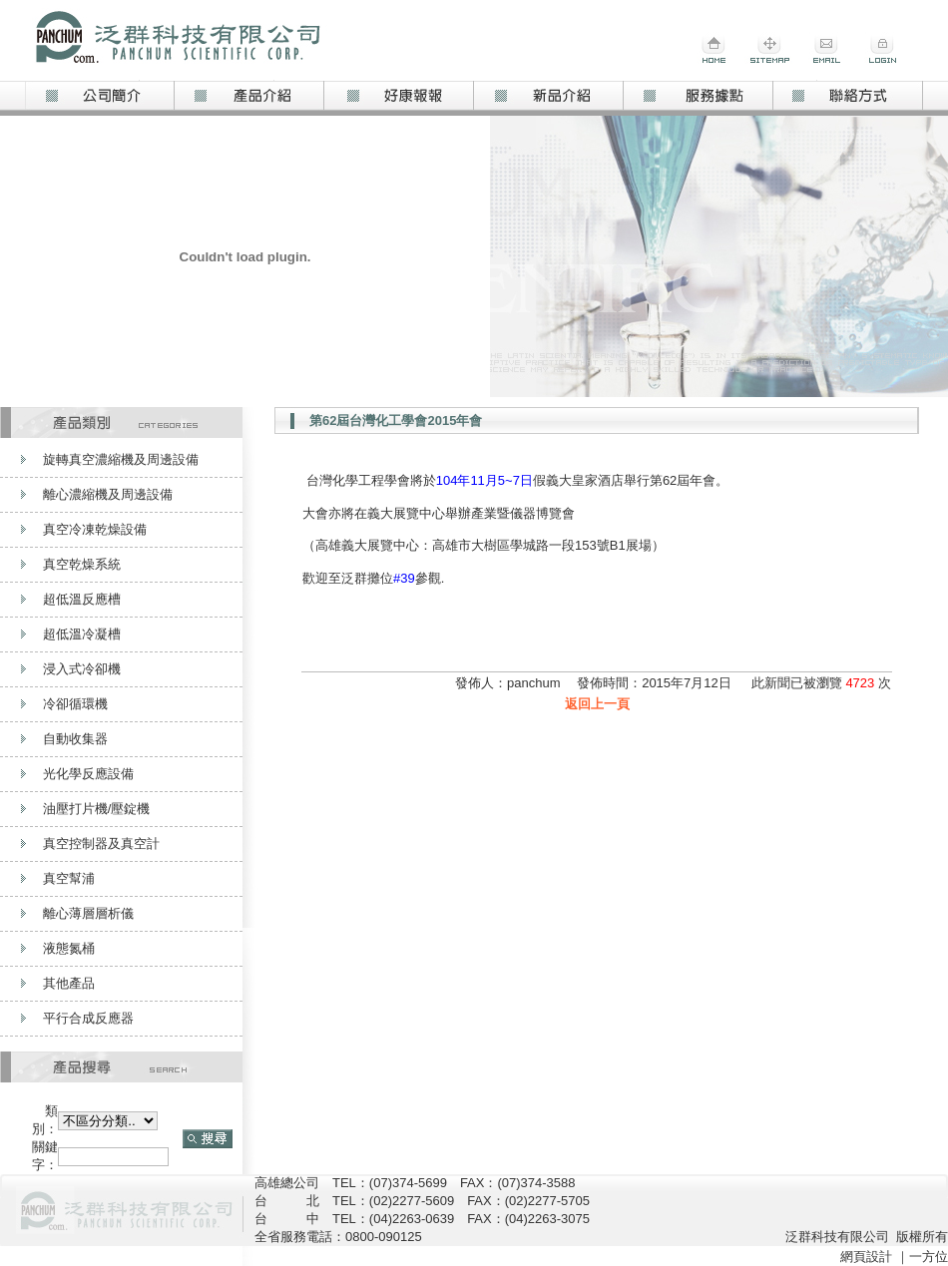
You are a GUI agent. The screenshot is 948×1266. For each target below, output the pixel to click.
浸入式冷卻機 (82, 668)
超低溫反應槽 (82, 599)
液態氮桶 (69, 948)
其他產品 (69, 983)
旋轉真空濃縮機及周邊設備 (121, 459)
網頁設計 (866, 1256)
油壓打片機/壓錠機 (97, 808)
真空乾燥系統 (82, 564)
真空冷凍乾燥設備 (95, 529)
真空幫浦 (69, 878)
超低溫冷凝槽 (82, 634)
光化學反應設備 (88, 773)
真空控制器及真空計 (101, 843)
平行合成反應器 (88, 1018)
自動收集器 (75, 738)
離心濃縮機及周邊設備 (108, 494)
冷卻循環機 (75, 703)
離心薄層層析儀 (88, 913)
